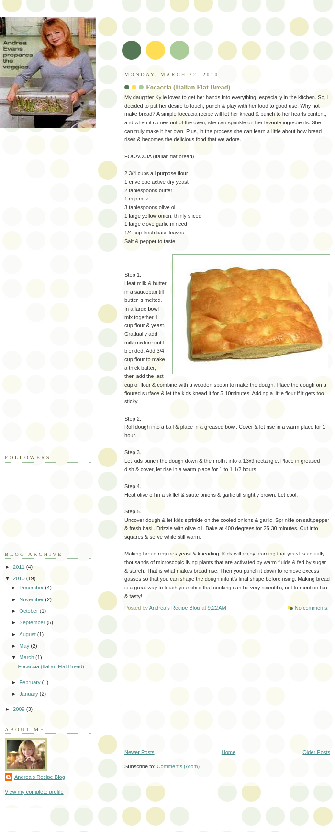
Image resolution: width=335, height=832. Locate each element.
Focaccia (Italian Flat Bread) (188, 87)
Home (228, 752)
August (28, 634)
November (32, 599)
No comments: (312, 607)
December (32, 587)
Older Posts (316, 752)
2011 (19, 567)
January (29, 694)
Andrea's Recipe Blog (39, 777)
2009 (19, 709)
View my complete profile (34, 792)
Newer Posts (139, 752)
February (30, 682)
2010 (19, 578)
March (27, 657)
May (25, 646)
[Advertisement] (43, 298)
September (32, 622)
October (29, 611)
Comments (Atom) (178, 766)
